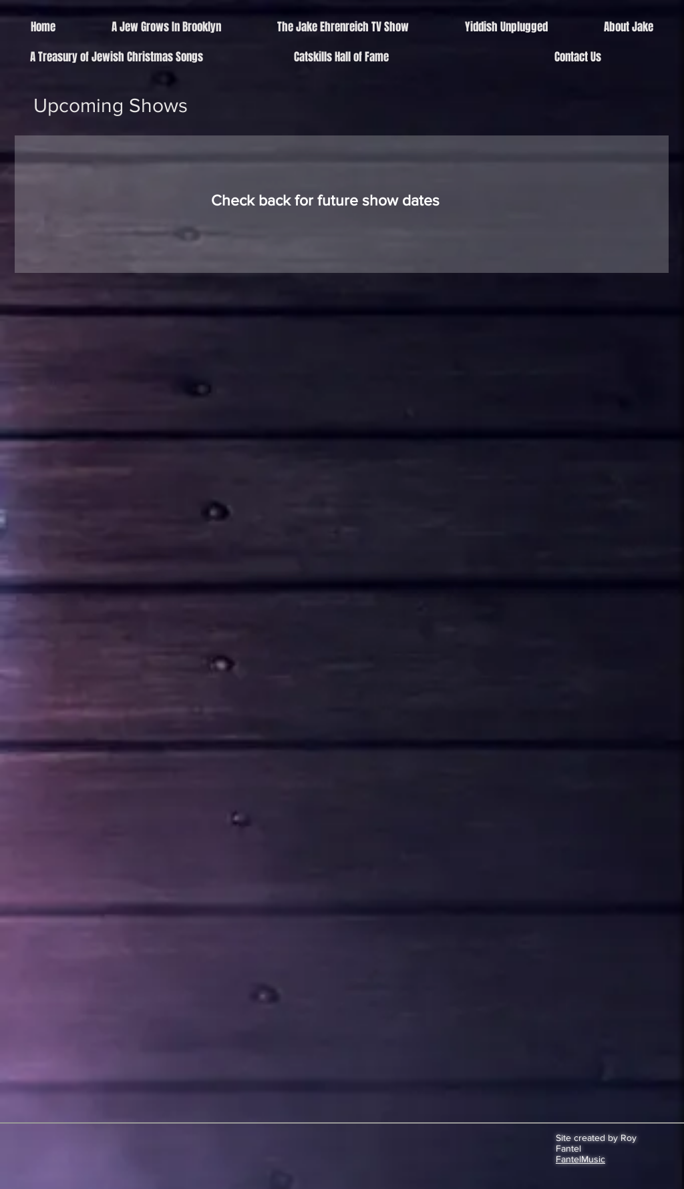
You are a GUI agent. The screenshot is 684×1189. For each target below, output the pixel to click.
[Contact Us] (577, 57)
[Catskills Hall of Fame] (341, 57)
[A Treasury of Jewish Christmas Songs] (116, 57)
